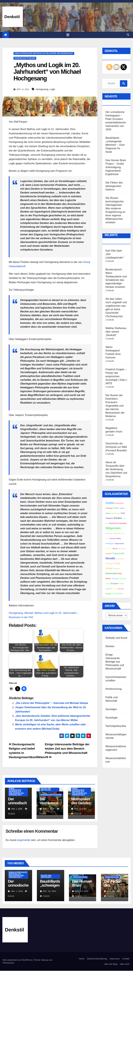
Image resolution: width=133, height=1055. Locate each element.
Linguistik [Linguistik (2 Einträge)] (109, 589)
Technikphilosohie (116, 726)
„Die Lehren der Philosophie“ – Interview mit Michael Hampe (51, 703)
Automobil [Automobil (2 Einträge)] (116, 533)
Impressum (115, 958)
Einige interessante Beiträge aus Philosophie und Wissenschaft (43, 53)
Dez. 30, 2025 (49, 891)
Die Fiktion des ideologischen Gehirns (114, 186)
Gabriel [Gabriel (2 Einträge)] (108, 513)
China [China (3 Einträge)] (121, 583)
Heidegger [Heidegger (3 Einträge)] (110, 543)
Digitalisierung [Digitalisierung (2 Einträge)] (115, 513)
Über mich (124, 964)
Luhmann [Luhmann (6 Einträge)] (117, 593)
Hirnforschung (114, 689)
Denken (110, 646)
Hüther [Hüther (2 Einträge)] (114, 589)
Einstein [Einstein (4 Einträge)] (115, 583)
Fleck (76, 814)
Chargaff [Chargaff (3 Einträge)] (109, 508)
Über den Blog (110, 964)
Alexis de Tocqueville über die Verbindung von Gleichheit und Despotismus (116, 469)
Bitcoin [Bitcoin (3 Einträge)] (115, 548)
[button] (128, 34)
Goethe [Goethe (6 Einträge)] (110, 502)
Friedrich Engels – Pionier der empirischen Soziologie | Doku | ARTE (116, 376)
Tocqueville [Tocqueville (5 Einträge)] (118, 553)
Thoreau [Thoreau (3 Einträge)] (115, 578)
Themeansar (8, 963)
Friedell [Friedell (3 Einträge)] (109, 553)
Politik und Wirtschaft (46, 789)
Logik (52, 89)
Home (81, 958)
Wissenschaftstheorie (24, 58)
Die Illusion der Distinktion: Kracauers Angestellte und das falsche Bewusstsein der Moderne (115, 406)
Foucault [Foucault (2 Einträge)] (116, 568)
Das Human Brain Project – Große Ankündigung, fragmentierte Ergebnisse (116, 167)
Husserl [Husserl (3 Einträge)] (109, 548)
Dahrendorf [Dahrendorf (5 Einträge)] (112, 573)
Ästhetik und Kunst (116, 638)
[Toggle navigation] (67, 35)
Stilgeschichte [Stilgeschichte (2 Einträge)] (119, 543)
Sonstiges (111, 709)
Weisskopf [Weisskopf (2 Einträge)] (109, 533)
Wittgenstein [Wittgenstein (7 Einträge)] (113, 528)
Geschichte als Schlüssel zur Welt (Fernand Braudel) (116, 447)
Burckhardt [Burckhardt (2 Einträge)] (122, 548)
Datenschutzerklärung (97, 958)
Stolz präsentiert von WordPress (17, 960)
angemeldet (23, 840)
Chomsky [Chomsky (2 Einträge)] (121, 589)
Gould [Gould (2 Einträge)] (122, 508)
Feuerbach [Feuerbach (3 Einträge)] (119, 503)
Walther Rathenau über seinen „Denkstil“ (116, 331)
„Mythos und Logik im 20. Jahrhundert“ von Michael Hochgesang (47, 72)
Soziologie (112, 717)
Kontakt (125, 958)
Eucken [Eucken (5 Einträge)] (118, 518)
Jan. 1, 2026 (17, 891)
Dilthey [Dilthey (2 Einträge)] (118, 538)
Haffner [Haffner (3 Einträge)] (116, 508)
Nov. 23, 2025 (82, 891)
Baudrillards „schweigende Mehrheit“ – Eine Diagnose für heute (115, 145)
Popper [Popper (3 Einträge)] (109, 594)
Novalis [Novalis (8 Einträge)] (110, 558)
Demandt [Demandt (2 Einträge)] (112, 538)
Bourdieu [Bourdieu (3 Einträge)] (123, 523)
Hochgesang (42, 89)
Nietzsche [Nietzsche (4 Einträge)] (114, 523)
